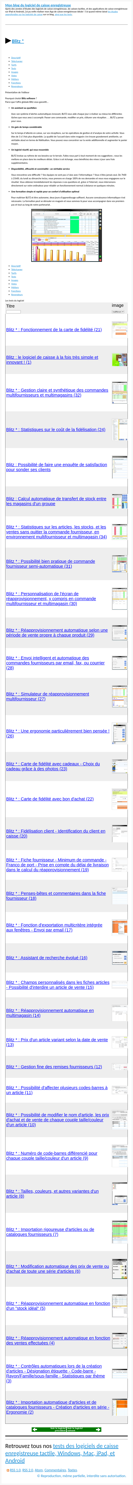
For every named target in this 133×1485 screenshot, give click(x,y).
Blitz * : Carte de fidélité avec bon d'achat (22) (50, 799)
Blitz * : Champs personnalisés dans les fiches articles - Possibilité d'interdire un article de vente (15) (57, 985)
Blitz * (18, 41)
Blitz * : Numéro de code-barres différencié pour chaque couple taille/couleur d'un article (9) (51, 1156)
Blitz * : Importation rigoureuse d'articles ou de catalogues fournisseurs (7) (50, 1232)
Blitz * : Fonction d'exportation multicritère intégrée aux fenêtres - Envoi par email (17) (54, 927)
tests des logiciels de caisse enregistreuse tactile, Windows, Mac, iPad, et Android (61, 1453)
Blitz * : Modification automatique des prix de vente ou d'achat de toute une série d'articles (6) (57, 1269)
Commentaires (55, 1470)
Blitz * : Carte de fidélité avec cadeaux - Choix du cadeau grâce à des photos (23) (53, 766)
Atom (39, 1470)
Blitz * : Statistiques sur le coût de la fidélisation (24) (55, 429)
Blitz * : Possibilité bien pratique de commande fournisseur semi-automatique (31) (50, 564)
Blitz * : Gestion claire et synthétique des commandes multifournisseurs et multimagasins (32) (57, 392)
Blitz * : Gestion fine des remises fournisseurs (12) (54, 1066)
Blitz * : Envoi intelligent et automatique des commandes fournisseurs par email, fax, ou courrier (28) (55, 663)
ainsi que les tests (63, 14)
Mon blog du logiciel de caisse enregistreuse (38, 5)
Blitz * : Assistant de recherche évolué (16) (46, 957)
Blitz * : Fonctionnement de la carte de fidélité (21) (54, 329)
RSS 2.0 (27, 1470)
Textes (72, 1470)
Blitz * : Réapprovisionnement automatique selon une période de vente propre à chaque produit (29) (57, 632)
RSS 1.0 (15, 1470)
